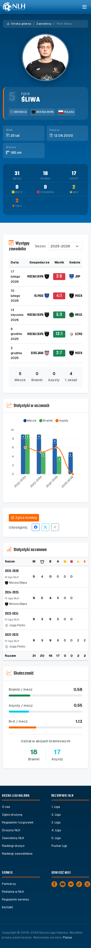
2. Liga (56, 815)
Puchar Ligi (59, 846)
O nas (6, 807)
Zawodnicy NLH (13, 838)
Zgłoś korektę (24, 517)
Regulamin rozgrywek (17, 822)
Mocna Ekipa (43, 112)
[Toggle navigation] (84, 7)
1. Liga (55, 807)
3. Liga (55, 822)
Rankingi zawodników (17, 854)
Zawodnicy (43, 23)
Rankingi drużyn (13, 846)
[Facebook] (54, 884)
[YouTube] (63, 884)
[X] (87, 884)
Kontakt (7, 907)
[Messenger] (71, 884)
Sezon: (40, 246)
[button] (29, 421)
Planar (67, 937)
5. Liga (56, 838)
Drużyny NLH (11, 830)
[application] (45, 456)
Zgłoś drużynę (12, 815)
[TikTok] (79, 884)
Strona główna (19, 23)
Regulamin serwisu (15, 899)
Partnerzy (9, 884)
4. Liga (56, 830)
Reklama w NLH (13, 892)
